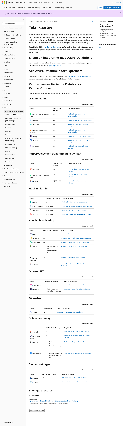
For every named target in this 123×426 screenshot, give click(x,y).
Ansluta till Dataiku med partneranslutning (74, 202)
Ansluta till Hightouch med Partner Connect (77, 289)
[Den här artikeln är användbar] (100, 47)
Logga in (118, 2)
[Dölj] (24, 20)
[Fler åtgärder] (92, 21)
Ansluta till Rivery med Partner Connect (79, 136)
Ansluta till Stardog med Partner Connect (74, 382)
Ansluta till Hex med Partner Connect (72, 234)
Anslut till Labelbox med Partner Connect (74, 210)
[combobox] (13, 23)
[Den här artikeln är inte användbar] (102, 47)
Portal (101, 7)
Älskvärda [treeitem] (8, 131)
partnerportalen (54, 65)
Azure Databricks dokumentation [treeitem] (13, 28)
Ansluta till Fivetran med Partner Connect (80, 120)
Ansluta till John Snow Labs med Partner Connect (77, 206)
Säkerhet (102, 37)
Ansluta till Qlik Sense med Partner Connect (74, 246)
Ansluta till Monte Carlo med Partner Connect (77, 353)
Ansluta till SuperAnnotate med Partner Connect (76, 214)
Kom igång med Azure (112, 7)
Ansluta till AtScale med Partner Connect (74, 378)
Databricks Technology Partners (79, 76)
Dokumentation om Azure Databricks (46, 21)
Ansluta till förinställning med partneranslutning (75, 242)
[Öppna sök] (113, 2)
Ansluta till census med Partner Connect (76, 285)
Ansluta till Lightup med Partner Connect (76, 342)
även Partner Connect (51, 47)
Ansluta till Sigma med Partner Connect (73, 257)
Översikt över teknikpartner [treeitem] (14, 111)
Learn (31, 21)
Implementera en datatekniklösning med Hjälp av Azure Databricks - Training (53, 401)
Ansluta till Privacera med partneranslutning (70, 312)
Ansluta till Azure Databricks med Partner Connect (76, 238)
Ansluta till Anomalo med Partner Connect (76, 331)
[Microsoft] (3, 2)
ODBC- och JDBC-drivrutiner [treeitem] (14, 115)
